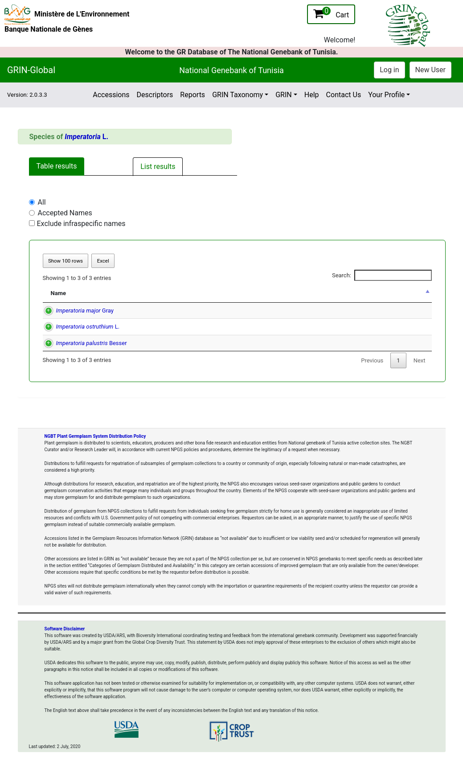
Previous (372, 360)
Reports (192, 94)
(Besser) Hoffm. (249, 343)
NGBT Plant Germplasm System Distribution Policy (95, 436)
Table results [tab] (57, 166)
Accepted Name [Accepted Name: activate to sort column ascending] (229, 293)
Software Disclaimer (65, 628)
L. (86, 136)
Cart (331, 13)
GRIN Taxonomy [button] (237, 94)
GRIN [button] (283, 94)
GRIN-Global (31, 70)
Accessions (111, 94)
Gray (76, 310)
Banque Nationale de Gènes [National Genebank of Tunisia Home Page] (48, 29)
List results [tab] (157, 166)
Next (420, 360)
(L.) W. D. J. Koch (259, 310)
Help (311, 94)
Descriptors (155, 94)
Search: (382, 275)
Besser (82, 343)
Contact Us (343, 94)
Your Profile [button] (386, 94)
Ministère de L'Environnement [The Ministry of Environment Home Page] (81, 14)
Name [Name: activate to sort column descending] (58, 293)
